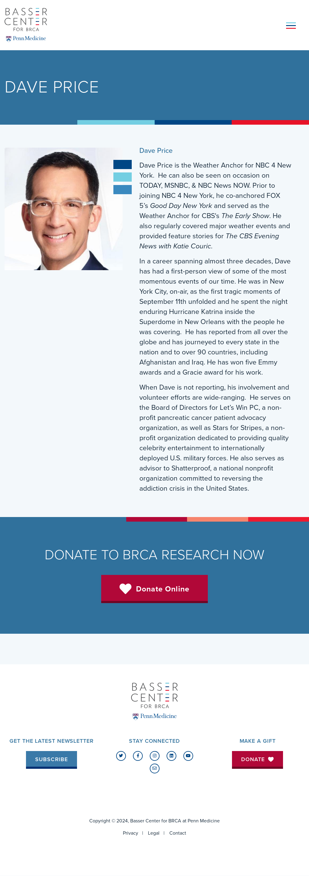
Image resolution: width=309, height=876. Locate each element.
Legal (154, 833)
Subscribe (51, 759)
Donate (257, 759)
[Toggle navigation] (291, 25)
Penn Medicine (204, 821)
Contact (177, 833)
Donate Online (162, 589)
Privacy (130, 833)
